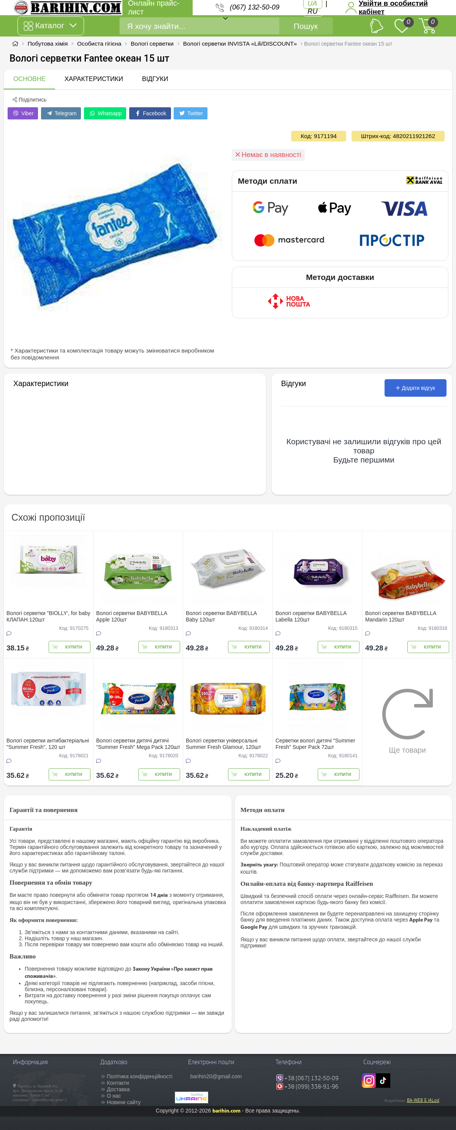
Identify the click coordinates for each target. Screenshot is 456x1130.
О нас (114, 1096)
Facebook (150, 113)
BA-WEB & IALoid (423, 1100)
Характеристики (94, 79)
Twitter (190, 113)
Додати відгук (415, 388)
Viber (22, 113)
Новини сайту (124, 1102)
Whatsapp (105, 113)
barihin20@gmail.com (216, 1076)
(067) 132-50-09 (254, 7)
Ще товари (408, 721)
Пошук (306, 26)
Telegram (61, 113)
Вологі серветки (152, 43)
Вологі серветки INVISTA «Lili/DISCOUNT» (240, 43)
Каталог (50, 26)
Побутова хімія (48, 43)
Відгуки (155, 79)
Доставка (118, 1089)
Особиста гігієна (99, 43)
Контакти (118, 1083)
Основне (29, 79)
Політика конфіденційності (139, 1076)
